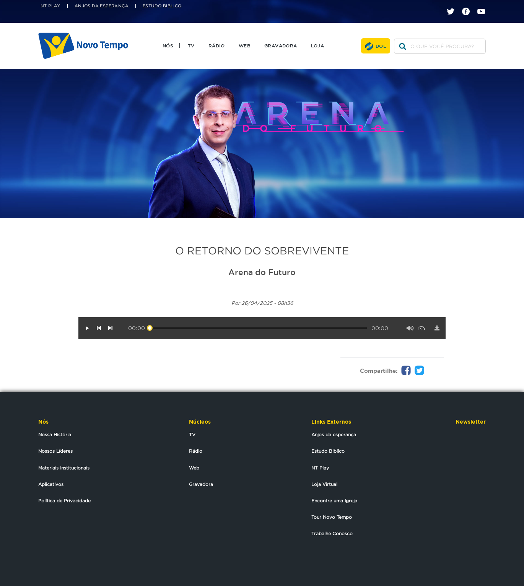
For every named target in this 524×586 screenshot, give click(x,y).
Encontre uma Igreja (334, 500)
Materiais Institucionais (64, 467)
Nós (168, 45)
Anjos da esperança (333, 434)
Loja (317, 45)
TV (191, 45)
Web (245, 45)
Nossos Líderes (55, 450)
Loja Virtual (324, 484)
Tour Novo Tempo (331, 517)
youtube (484, 4)
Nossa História (54, 434)
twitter (453, 4)
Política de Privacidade (64, 500)
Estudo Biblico (328, 450)
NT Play (50, 6)
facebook (469, 4)
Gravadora (280, 45)
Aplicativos (50, 484)
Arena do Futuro (262, 272)
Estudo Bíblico (162, 6)
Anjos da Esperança (102, 6)
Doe (381, 46)
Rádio (216, 45)
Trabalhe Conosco (332, 533)
